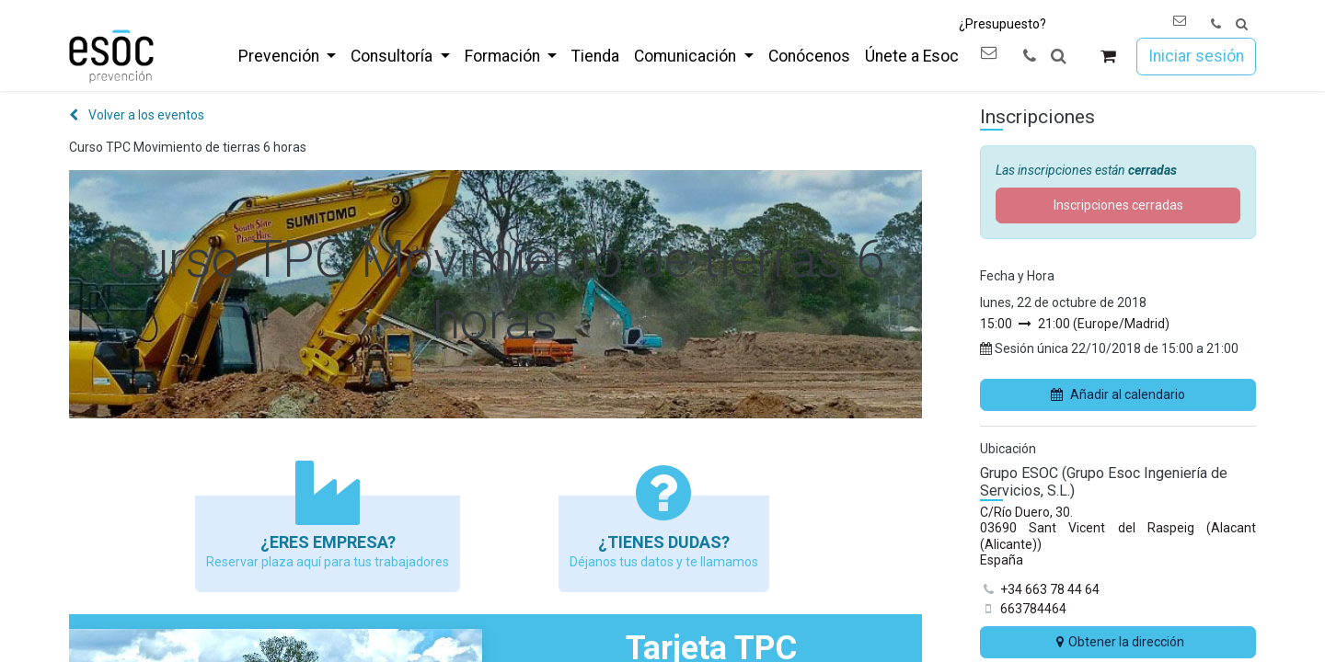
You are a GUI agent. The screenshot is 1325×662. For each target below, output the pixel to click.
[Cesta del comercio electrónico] (1108, 56)
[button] (1241, 24)
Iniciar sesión (1196, 56)
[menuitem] (287, 56)
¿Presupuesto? (1002, 24)
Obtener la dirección (1118, 641)
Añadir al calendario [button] (1118, 394)
